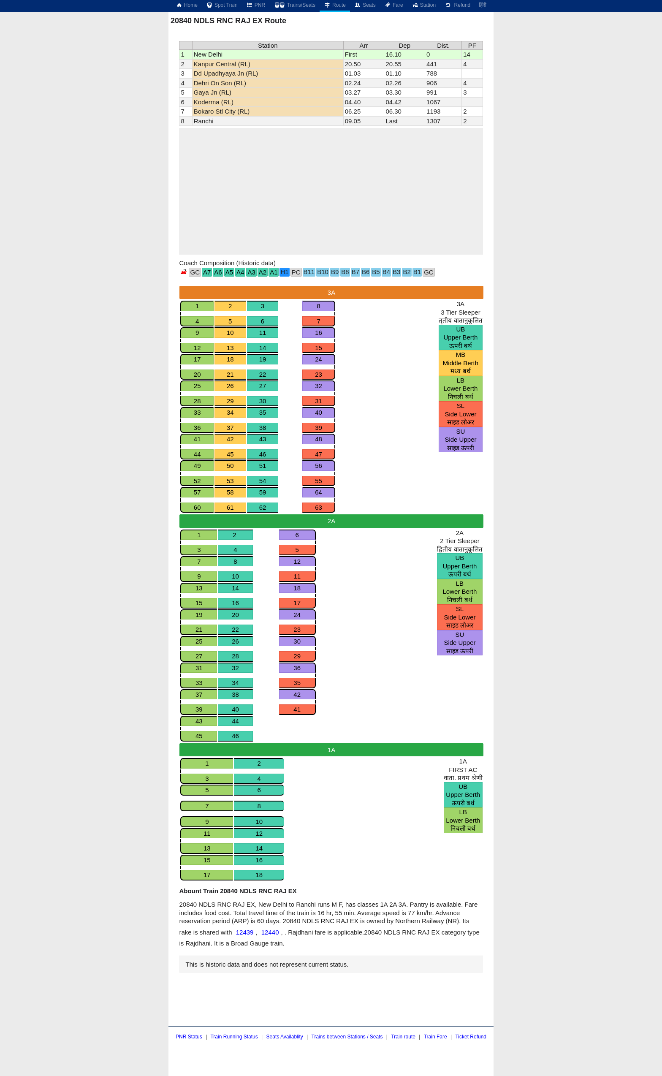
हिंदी (482, 5)
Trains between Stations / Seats (347, 1037)
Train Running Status (234, 1037)
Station (424, 5)
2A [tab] (331, 520)
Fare (393, 5)
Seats (365, 5)
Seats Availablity (284, 1037)
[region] (331, 191)
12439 (245, 932)
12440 (270, 932)
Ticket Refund (470, 1037)
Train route (403, 1037)
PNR (255, 5)
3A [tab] (331, 292)
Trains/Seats (294, 5)
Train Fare (435, 1037)
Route (335, 5)
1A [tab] (331, 749)
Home (187, 5)
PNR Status (189, 1037)
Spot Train (222, 5)
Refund (457, 5)
